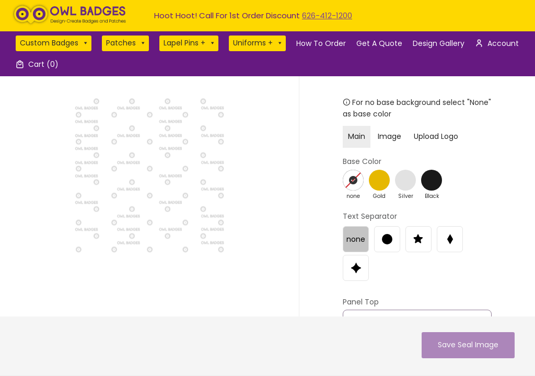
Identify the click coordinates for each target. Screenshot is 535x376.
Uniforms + (258, 43)
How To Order (321, 43)
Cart (43, 64)
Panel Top (361, 302)
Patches (126, 43)
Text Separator (370, 216)
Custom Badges (54, 43)
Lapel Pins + (190, 43)
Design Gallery (438, 43)
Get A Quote (379, 43)
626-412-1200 (327, 15)
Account (503, 43)
